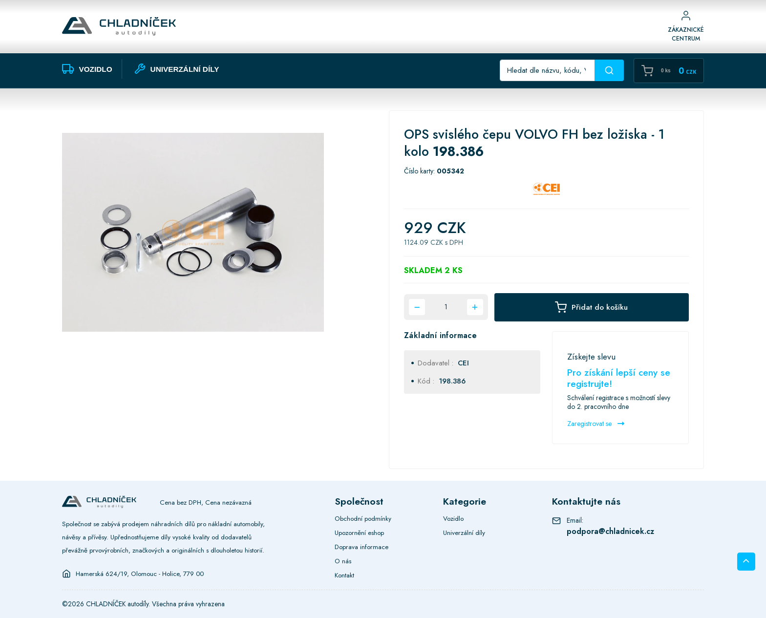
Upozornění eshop (359, 532)
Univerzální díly (464, 532)
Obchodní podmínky (363, 518)
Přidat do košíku (591, 307)
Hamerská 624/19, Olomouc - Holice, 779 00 (140, 573)
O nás (343, 561)
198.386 (452, 381)
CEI (463, 363)
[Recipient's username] (547, 70)
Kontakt (344, 575)
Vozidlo (453, 518)
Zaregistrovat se (595, 423)
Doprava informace (361, 547)
